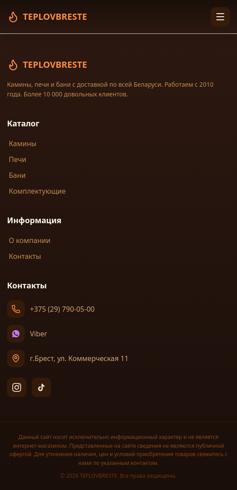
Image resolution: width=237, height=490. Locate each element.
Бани (16, 175)
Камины (21, 143)
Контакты (24, 256)
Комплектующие (36, 191)
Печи (16, 159)
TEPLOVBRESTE (47, 65)
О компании (29, 240)
